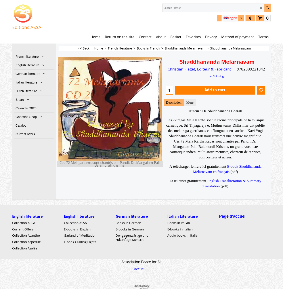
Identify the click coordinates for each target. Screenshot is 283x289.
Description (174, 102)
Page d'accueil (233, 216)
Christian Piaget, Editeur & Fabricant (199, 69)
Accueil (139, 268)
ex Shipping (217, 76)
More (189, 102)
